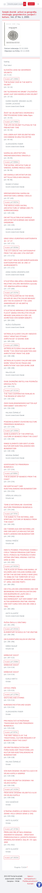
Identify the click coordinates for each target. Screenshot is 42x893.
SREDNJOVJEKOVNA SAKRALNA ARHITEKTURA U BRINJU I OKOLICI (18, 194)
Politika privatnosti (30, 881)
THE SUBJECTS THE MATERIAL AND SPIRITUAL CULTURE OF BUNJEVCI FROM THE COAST (20, 519)
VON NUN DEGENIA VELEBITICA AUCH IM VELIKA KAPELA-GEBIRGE (20, 772)
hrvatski (11, 79)
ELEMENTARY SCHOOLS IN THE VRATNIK (20, 632)
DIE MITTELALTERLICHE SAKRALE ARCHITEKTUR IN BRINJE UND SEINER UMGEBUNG (19, 220)
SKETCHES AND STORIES (14, 698)
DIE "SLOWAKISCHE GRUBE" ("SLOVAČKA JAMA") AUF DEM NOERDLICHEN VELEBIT (21, 93)
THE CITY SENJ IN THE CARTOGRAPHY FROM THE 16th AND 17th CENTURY (19, 252)
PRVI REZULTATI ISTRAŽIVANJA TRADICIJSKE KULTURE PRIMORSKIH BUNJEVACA (18, 723)
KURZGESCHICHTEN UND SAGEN (17, 705)
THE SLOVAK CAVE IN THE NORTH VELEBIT (18, 83)
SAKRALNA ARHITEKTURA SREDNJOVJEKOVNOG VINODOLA (17, 154)
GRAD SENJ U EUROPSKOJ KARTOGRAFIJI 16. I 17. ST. (20, 239)
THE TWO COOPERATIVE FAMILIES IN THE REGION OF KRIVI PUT (19, 395)
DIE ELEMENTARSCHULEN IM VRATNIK (19, 639)
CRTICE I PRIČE (10, 688)
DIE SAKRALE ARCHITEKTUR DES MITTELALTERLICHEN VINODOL (17, 176)
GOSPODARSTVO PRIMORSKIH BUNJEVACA (16, 465)
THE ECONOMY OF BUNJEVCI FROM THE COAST (20, 478)
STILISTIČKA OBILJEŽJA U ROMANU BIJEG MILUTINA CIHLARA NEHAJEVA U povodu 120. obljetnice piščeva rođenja (20, 283)
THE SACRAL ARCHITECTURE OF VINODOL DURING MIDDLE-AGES (17, 166)
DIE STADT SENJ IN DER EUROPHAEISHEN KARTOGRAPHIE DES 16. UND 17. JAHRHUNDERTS (21, 262)
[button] (38, 4)
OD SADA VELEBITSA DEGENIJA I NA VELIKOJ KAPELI (19, 781)
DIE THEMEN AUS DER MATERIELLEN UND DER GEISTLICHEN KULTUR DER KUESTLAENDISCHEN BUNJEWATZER (19, 531)
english (31, 4)
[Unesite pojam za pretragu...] (14, 4)
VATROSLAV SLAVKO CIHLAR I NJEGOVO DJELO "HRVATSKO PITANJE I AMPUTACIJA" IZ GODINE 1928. (20, 336)
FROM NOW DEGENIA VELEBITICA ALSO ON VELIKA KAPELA (20, 794)
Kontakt (30, 884)
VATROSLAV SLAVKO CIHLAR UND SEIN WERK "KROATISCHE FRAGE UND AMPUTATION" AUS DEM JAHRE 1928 (20, 363)
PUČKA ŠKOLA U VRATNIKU (15, 622)
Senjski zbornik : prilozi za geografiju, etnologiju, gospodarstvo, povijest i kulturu (19, 15)
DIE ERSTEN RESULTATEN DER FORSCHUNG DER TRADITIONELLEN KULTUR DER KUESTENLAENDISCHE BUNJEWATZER (18, 751)
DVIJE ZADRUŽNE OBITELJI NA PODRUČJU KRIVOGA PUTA (21, 382)
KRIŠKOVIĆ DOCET (11, 655)
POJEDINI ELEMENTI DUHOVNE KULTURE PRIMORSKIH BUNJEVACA (20, 423)
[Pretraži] (24, 4)
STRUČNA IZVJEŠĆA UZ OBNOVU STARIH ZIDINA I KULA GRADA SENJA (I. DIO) (20, 812)
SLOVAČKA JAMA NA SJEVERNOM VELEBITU (17, 71)
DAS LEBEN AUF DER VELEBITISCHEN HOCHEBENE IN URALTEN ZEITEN (19, 136)
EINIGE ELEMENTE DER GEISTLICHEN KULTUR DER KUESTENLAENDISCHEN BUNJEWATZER (19, 446)
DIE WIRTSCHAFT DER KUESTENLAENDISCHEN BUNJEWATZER (20, 487)
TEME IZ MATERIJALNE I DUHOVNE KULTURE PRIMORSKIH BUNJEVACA (18, 506)
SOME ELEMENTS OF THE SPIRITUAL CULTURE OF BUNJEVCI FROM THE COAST (21, 435)
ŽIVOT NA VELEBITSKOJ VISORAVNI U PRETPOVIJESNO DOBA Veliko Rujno (19, 114)
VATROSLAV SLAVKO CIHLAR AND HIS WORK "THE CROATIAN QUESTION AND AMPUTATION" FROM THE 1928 (20, 351)
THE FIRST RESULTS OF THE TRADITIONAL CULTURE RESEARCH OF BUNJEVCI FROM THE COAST (20, 738)
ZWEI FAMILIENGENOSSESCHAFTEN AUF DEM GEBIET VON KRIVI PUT (20, 404)
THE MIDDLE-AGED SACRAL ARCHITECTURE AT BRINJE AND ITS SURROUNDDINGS (18, 208)
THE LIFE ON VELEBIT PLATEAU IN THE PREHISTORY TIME (20, 126)
